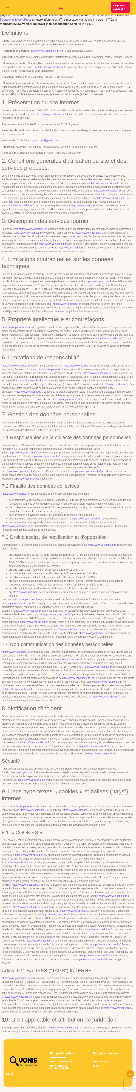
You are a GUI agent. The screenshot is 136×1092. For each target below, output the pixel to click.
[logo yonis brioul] (7, 7)
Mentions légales (61, 1061)
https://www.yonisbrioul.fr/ (45, 50)
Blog (96, 1065)
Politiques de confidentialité (60, 1066)
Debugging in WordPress (16, 19)
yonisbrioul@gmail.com (46, 140)
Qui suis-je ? (101, 1061)
